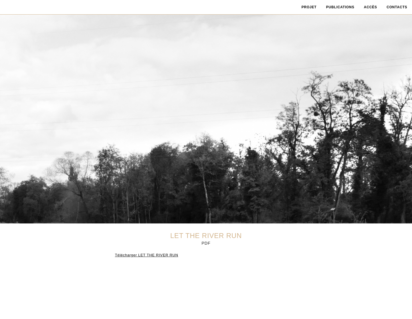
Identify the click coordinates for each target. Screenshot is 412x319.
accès (370, 7)
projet (309, 7)
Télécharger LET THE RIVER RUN (146, 255)
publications (340, 7)
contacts (397, 7)
